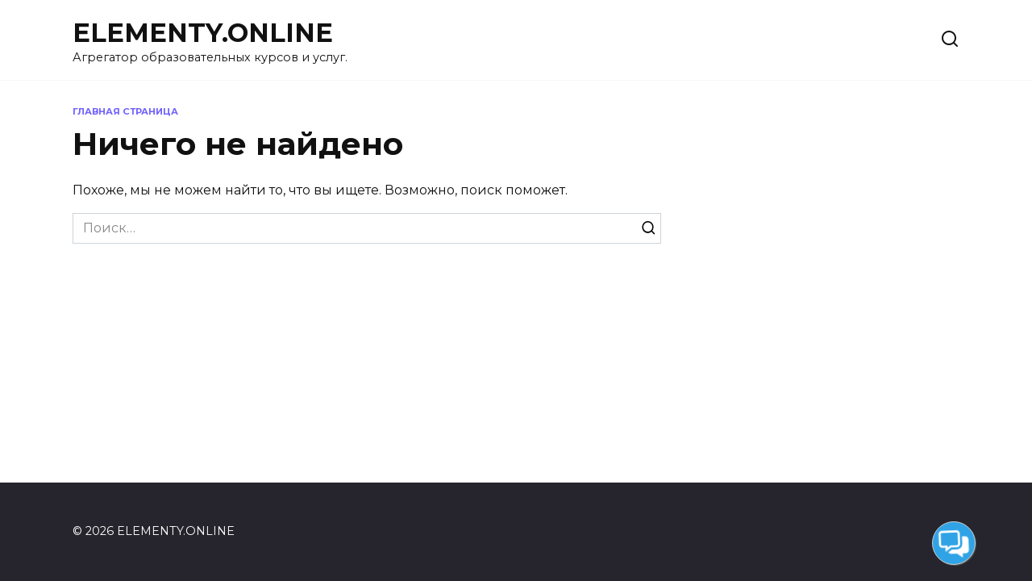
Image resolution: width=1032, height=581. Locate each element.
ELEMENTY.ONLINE (203, 32)
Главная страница (125, 111)
